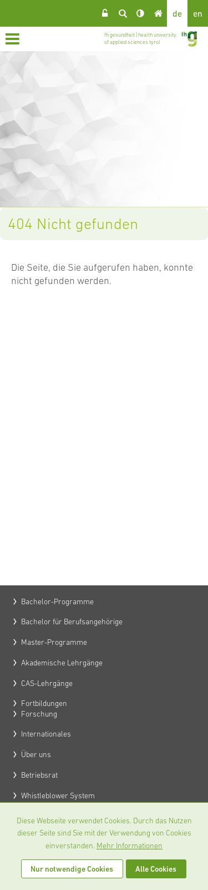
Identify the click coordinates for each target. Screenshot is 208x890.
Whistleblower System (58, 795)
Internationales (46, 733)
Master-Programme (54, 642)
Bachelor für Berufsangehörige (72, 621)
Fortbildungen (44, 703)
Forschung (39, 713)
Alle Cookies (155, 868)
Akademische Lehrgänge (62, 662)
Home (158, 13)
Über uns (36, 754)
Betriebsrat (39, 774)
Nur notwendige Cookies (72, 868)
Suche (122, 13)
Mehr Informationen (130, 845)
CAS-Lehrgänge (47, 683)
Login (105, 13)
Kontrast (140, 13)
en (197, 13)
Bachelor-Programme (57, 601)
